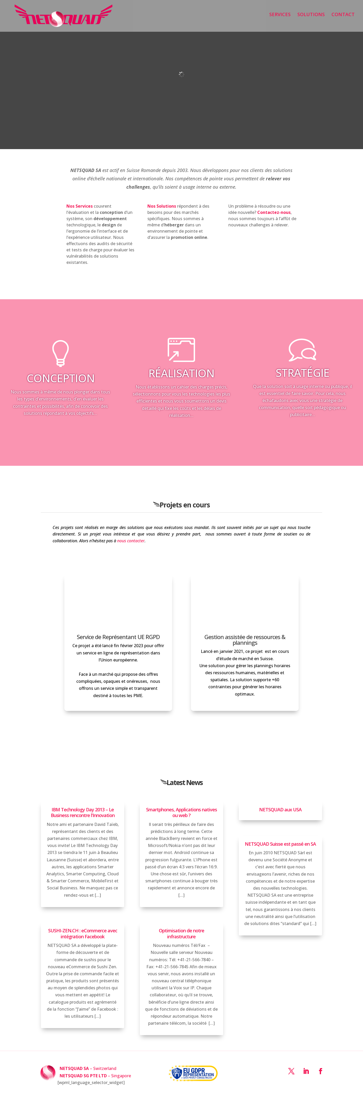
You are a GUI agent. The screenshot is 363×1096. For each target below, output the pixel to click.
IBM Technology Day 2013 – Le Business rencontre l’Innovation (83, 812)
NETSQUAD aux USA (280, 809)
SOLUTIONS (311, 18)
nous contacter (131, 541)
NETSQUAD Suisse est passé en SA (280, 844)
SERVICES (280, 18)
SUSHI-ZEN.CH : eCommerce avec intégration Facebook (82, 933)
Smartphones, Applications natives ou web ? (181, 812)
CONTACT (343, 18)
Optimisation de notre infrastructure (181, 933)
